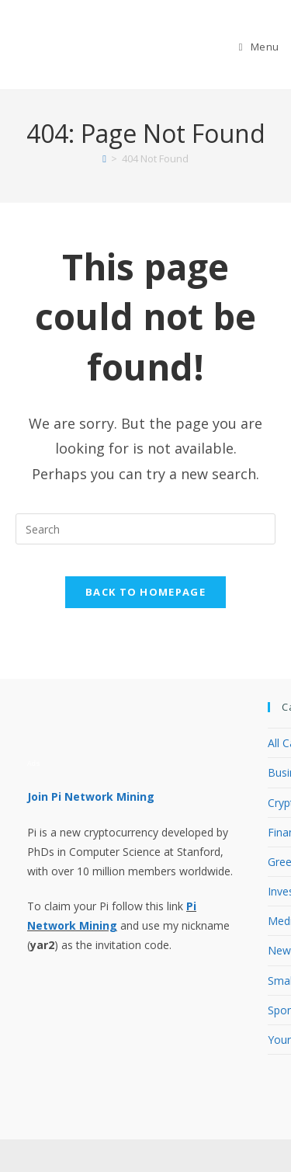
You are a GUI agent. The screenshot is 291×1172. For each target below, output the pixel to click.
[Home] (104, 158)
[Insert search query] (145, 528)
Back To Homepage (145, 592)
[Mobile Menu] (259, 47)
